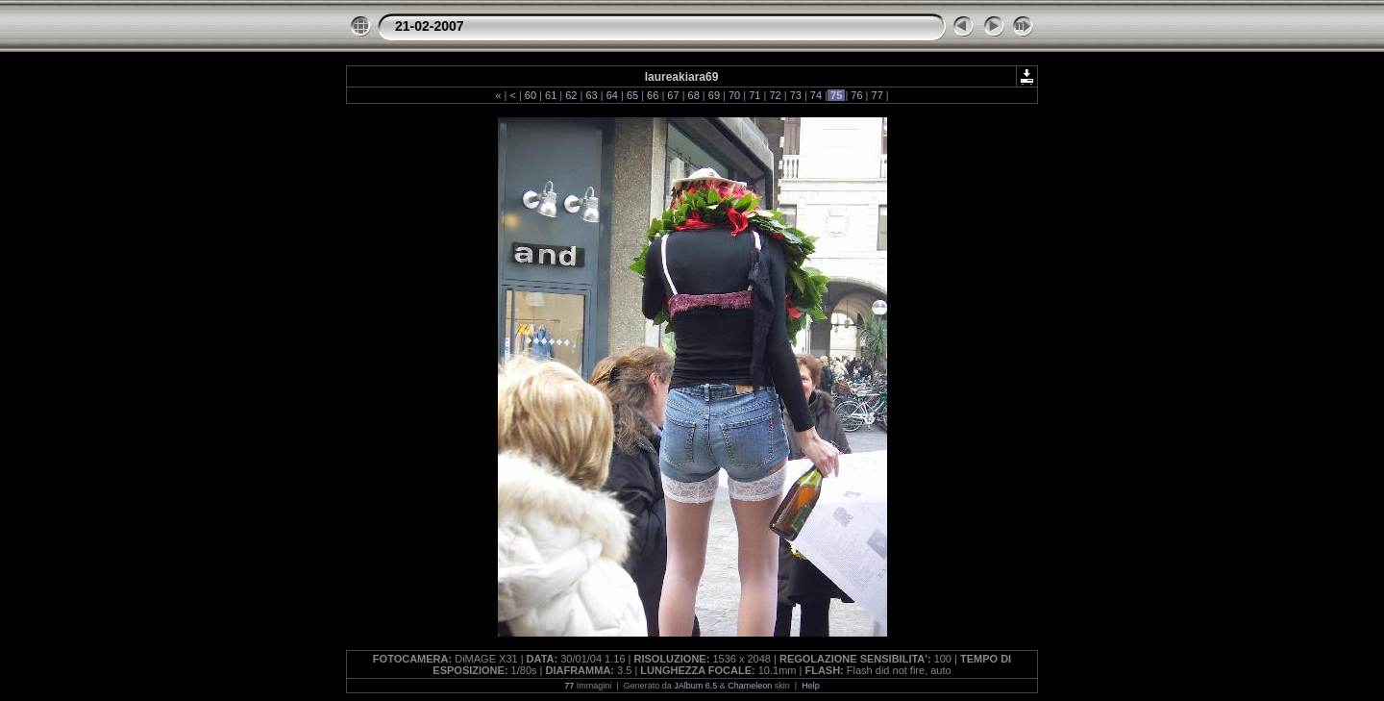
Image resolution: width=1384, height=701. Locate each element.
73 (795, 95)
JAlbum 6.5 (695, 685)
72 (774, 95)
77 (876, 95)
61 (550, 95)
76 (856, 95)
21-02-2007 (429, 26)
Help (811, 685)
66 (652, 95)
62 (571, 95)
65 (632, 95)
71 (754, 95)
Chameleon (750, 685)
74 (816, 95)
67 (672, 95)
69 (714, 95)
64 (612, 95)
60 (530, 95)
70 (734, 95)
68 (694, 95)
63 (591, 95)
